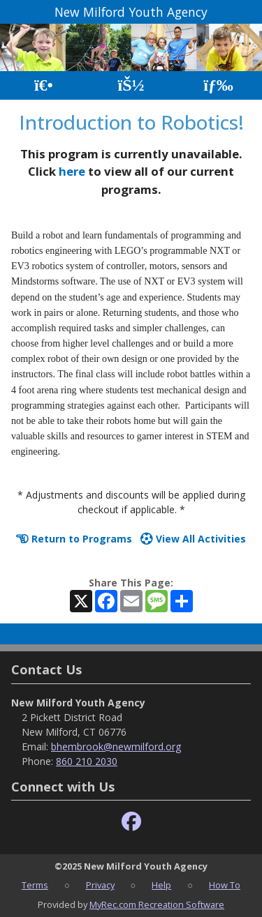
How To (224, 885)
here (72, 171)
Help (161, 885)
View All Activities (193, 538)
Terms (35, 885)
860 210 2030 (86, 761)
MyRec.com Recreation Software (156, 904)
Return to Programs (74, 538)
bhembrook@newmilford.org (116, 746)
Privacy (100, 885)
